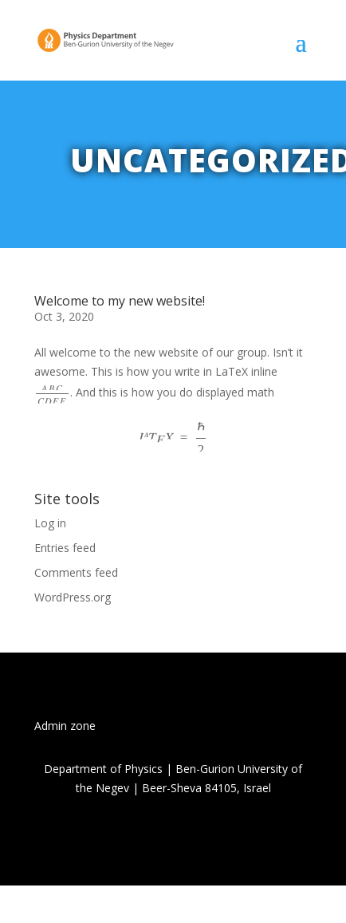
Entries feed (65, 547)
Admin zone (65, 725)
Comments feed (76, 572)
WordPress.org (72, 597)
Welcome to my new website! (119, 301)
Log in (50, 523)
